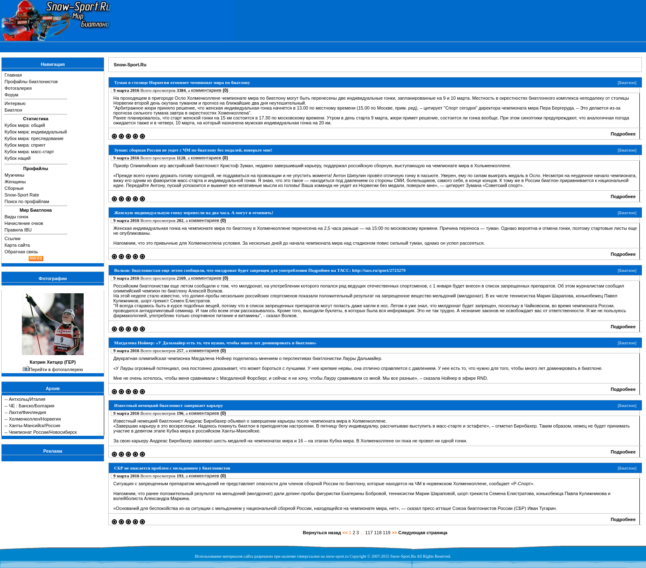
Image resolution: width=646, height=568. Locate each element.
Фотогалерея (18, 88)
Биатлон (13, 110)
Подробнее (623, 133)
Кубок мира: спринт (25, 145)
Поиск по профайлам (27, 201)
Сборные (14, 188)
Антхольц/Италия (27, 399)
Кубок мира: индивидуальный (36, 131)
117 (369, 532)
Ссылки (13, 238)
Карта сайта (17, 245)
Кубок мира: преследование (34, 138)
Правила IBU (18, 229)
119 (386, 532)
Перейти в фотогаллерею (56, 369)
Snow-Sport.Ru (130, 64)
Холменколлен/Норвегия (35, 418)
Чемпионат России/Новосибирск (43, 432)
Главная (13, 74)
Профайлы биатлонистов (31, 81)
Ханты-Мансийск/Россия (34, 425)
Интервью (15, 103)
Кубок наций (17, 158)
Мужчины (14, 175)
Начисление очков (24, 223)
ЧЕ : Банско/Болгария (31, 405)
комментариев (209, 90)
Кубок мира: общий (25, 125)
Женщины (15, 181)
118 (378, 532)
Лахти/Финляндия (27, 412)
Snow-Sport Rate (22, 194)
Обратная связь (21, 251)
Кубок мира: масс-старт (29, 151)
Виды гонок (16, 216)
